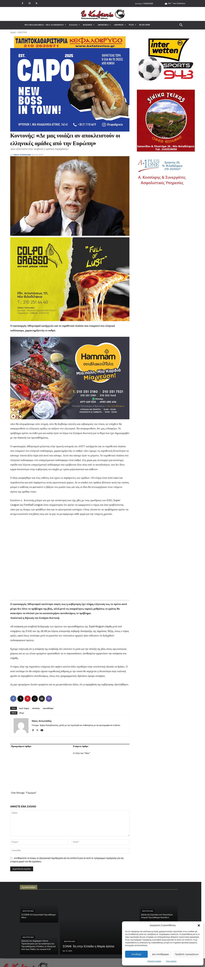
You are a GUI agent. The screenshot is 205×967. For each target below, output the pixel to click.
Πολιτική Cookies (154, 961)
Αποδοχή (136, 954)
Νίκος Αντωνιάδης (22, 154)
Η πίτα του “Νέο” (81, 753)
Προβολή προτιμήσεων (187, 954)
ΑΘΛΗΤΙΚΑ (22, 32)
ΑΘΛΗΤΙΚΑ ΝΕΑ (28, 871)
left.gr (21, 713)
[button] (198, 925)
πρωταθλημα (48, 708)
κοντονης (36, 708)
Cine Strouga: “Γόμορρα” (23, 753)
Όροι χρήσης (171, 961)
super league (24, 708)
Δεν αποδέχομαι (160, 954)
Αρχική (13, 32)
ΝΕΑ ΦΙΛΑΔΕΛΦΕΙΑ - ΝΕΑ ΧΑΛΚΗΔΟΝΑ (156, 903)
